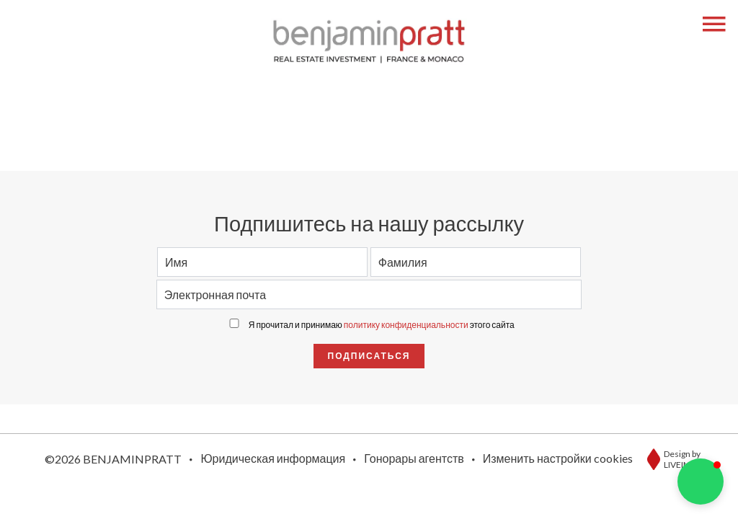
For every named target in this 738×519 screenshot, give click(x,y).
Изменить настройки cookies (558, 458)
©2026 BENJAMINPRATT (113, 459)
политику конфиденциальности (406, 324)
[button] (700, 481)
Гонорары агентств (414, 458)
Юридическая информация (272, 458)
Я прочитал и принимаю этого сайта (382, 324)
